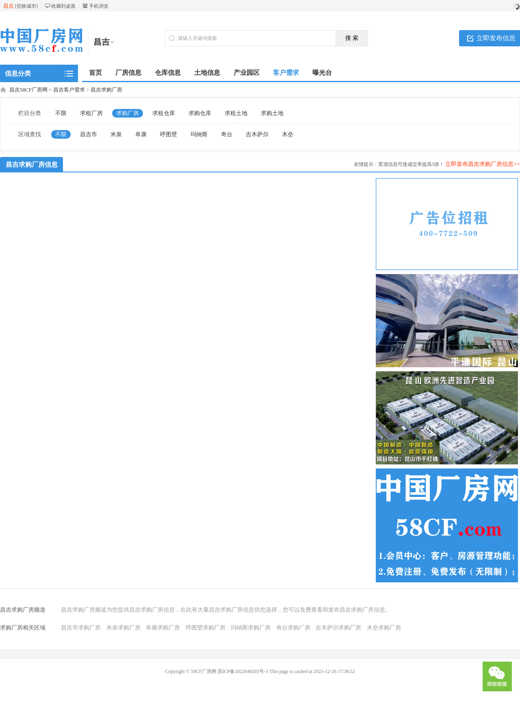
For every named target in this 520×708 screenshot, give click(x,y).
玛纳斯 (199, 134)
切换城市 (26, 6)
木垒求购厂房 (384, 628)
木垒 (287, 134)
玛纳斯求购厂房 (251, 628)
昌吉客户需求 (69, 90)
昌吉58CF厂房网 (28, 90)
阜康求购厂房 (163, 628)
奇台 (226, 134)
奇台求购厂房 (293, 628)
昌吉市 (88, 134)
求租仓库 (163, 113)
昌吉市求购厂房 (81, 628)
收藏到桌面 (63, 6)
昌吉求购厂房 (106, 90)
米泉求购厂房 (123, 628)
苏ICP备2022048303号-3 (243, 671)
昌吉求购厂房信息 (32, 164)
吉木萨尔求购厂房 (338, 628)
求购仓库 (199, 113)
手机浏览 (98, 6)
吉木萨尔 (257, 134)
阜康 (141, 134)
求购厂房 (127, 113)
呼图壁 (168, 134)
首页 (95, 72)
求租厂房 (91, 113)
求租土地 (236, 113)
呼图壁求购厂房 (205, 628)
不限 (61, 113)
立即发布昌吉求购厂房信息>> (482, 164)
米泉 (116, 134)
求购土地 (272, 113)
